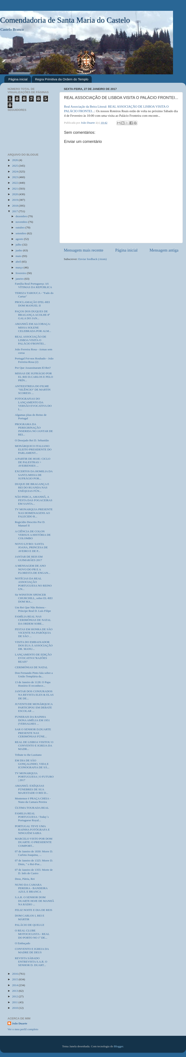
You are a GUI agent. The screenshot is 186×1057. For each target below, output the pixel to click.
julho (19, 244)
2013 (15, 990)
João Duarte (19, 1023)
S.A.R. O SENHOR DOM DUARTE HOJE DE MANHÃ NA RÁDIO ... (34, 901)
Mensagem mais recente (83, 250)
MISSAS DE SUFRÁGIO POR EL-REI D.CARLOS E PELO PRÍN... (34, 377)
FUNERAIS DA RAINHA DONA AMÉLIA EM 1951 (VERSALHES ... (32, 720)
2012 (15, 996)
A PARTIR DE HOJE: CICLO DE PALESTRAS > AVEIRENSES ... (32, 462)
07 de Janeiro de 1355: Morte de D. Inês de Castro (34, 871)
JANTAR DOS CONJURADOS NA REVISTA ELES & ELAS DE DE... (34, 695)
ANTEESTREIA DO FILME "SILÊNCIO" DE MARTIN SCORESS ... (33, 389)
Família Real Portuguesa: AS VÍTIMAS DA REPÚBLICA (33, 285)
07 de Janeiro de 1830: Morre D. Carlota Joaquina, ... (34, 853)
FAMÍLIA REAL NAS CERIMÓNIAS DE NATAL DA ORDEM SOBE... (33, 620)
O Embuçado (22, 943)
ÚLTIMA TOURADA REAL (32, 807)
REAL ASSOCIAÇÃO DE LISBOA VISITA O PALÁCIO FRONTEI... (30, 340)
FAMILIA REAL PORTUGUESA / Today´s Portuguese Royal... (32, 817)
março (20, 267)
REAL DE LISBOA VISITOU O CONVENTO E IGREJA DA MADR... (34, 745)
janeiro (20, 278)
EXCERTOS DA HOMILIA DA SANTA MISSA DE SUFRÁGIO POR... (34, 475)
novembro (22, 221)
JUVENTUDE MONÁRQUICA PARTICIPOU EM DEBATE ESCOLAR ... (34, 707)
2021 (15, 188)
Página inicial (17, 79)
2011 (15, 1002)
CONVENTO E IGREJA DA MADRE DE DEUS (32, 950)
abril (19, 261)
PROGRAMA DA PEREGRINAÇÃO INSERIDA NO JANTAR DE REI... (34, 429)
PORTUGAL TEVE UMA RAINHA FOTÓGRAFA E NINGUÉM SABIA (32, 829)
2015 (15, 979)
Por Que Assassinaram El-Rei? (33, 367)
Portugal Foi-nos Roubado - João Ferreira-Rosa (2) (34, 360)
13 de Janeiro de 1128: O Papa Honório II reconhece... (32, 684)
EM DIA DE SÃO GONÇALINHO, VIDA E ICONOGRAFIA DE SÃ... (32, 764)
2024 (15, 171)
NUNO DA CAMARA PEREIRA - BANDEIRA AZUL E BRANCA (31, 888)
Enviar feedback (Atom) (92, 259)
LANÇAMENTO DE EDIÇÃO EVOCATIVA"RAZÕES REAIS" (33, 658)
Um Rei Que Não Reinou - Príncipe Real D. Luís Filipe (33, 609)
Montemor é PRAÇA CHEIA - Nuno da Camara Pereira (33, 800)
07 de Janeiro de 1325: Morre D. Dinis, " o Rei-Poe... (34, 862)
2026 (15, 160)
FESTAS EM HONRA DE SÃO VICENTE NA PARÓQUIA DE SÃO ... (34, 633)
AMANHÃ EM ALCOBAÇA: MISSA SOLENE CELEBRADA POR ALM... (33, 327)
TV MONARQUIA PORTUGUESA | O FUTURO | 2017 (34, 777)
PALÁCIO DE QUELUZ (29, 924)
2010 (15, 1007)
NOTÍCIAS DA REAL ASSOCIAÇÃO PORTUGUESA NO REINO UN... (33, 584)
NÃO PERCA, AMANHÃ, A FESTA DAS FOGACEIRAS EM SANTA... (33, 500)
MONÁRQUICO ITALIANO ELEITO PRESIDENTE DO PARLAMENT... (33, 449)
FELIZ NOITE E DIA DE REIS (33, 910)
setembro (21, 233)
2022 (15, 182)
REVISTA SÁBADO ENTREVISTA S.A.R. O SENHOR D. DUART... (31, 962)
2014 (15, 985)
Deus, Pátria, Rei (25, 878)
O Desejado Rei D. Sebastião (32, 440)
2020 (15, 194)
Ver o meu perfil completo (23, 1029)
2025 (15, 165)
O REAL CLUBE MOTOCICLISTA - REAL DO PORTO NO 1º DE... (32, 934)
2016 (15, 973)
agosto (20, 239)
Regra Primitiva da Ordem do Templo (61, 79)
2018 (15, 205)
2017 (15, 211)
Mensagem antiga (163, 250)
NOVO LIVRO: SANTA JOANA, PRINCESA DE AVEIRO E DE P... (31, 547)
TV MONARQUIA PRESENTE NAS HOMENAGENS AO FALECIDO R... (34, 513)
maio (19, 256)
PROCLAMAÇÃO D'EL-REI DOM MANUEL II (32, 303)
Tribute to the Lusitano (28, 754)
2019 (15, 199)
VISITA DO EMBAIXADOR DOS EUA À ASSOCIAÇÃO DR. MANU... (34, 645)
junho (19, 250)
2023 (15, 177)
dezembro (22, 216)
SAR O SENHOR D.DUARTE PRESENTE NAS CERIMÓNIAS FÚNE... (33, 733)
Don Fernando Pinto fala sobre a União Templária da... (34, 674)
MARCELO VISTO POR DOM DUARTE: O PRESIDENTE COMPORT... (33, 842)
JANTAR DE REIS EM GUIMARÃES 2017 (29, 558)
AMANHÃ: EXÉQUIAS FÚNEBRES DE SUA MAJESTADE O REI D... (31, 789)
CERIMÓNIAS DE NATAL (31, 667)
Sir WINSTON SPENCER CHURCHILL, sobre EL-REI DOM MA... (34, 598)
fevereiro (21, 273)
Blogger (118, 1046)
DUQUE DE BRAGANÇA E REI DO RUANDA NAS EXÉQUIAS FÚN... (32, 487)
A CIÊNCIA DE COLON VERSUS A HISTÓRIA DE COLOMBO (33, 535)
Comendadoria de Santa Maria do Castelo (65, 20)
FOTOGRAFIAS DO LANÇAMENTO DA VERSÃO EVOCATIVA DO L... (33, 404)
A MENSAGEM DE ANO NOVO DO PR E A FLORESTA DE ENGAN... (32, 569)
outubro (20, 227)
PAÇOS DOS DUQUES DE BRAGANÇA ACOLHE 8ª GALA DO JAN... (32, 315)
